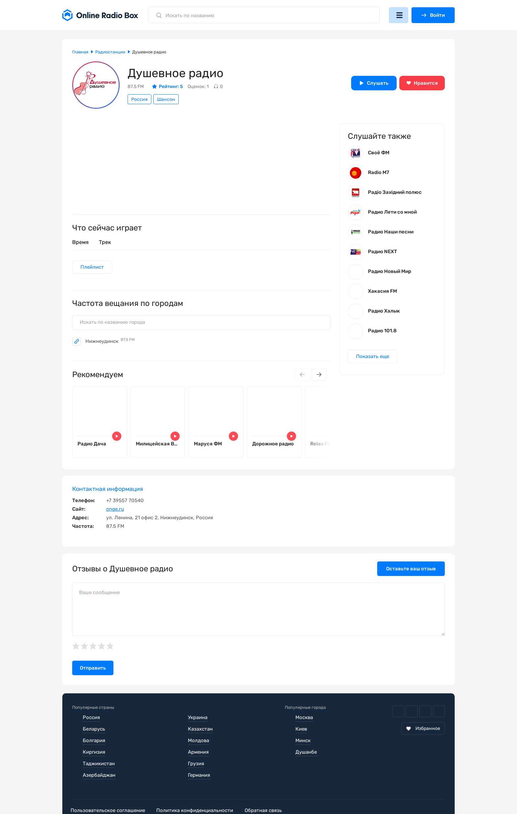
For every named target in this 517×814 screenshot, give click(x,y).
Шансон (166, 99)
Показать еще (372, 358)
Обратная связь (271, 789)
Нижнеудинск (110, 342)
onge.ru (115, 511)
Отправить (93, 670)
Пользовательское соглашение (109, 789)
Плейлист (92, 267)
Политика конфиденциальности (199, 789)
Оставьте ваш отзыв (411, 570)
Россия (139, 99)
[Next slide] (318, 375)
